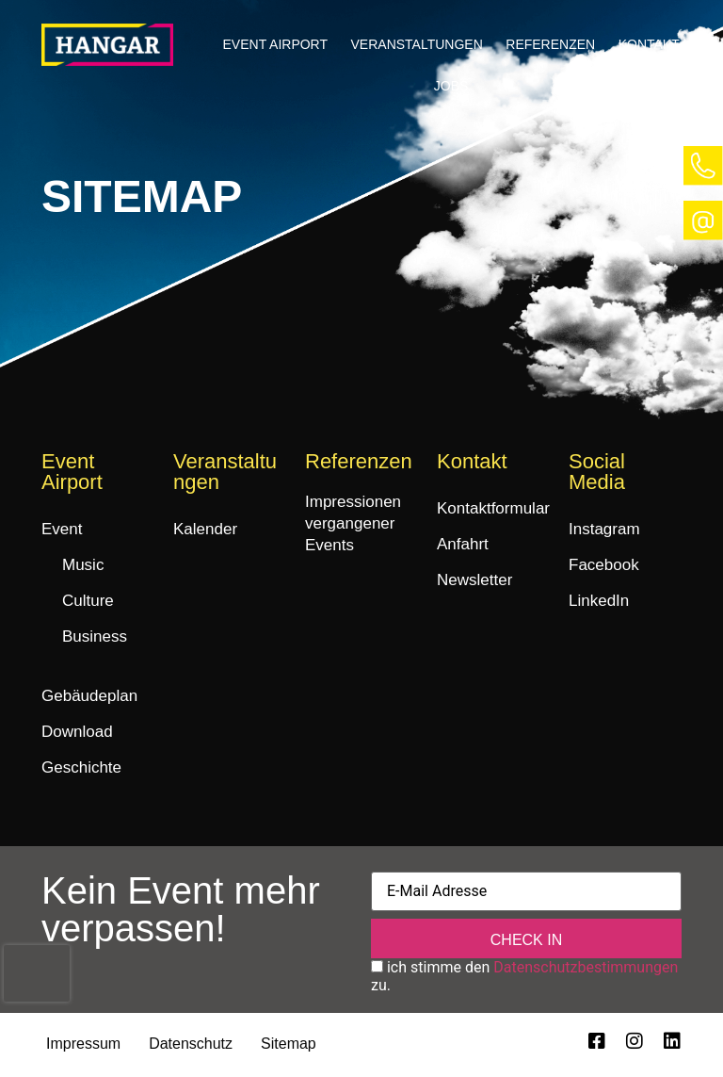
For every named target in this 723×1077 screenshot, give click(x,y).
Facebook (604, 565)
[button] (275, 44)
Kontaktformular (493, 508)
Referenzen (550, 44)
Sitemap (288, 1045)
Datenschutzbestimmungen (585, 969)
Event (61, 529)
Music (83, 565)
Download (77, 732)
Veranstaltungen (417, 44)
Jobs (451, 85)
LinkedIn (599, 601)
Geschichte (81, 767)
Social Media (597, 471)
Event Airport (276, 44)
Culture (88, 601)
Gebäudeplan (89, 696)
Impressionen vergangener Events (353, 523)
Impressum (83, 1045)
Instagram (604, 529)
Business (94, 636)
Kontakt (649, 44)
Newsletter (474, 580)
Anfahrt (463, 544)
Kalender (205, 529)
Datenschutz (191, 1045)
